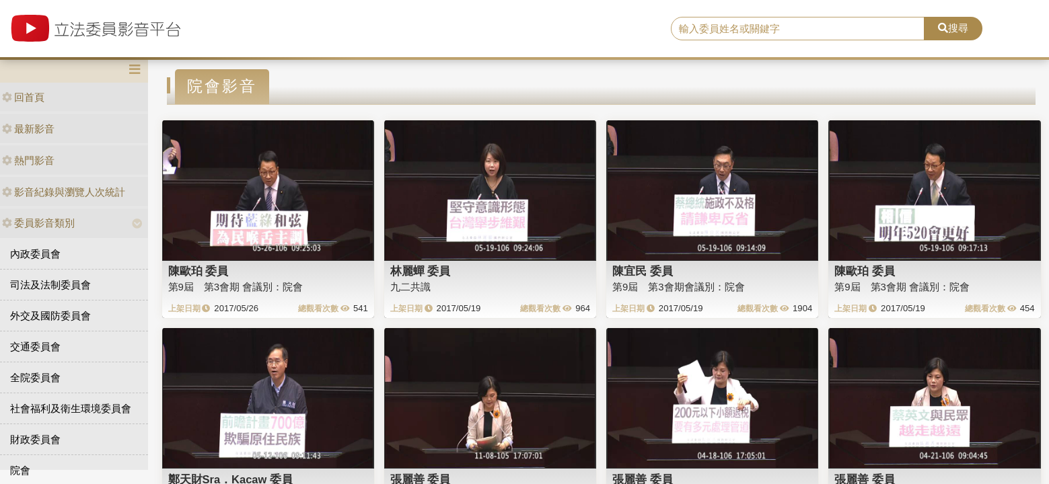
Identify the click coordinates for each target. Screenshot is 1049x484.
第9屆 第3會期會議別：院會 (678, 286)
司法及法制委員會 (50, 284)
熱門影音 (28, 160)
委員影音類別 (38, 223)
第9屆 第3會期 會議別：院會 (235, 286)
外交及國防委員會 (50, 315)
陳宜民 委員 (642, 271)
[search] (798, 29)
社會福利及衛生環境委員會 (70, 408)
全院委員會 (35, 377)
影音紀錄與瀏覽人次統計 (63, 192)
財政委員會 (35, 439)
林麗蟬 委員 (420, 271)
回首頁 (23, 97)
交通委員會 (35, 346)
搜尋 (953, 28)
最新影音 (28, 128)
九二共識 (410, 286)
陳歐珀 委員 (198, 271)
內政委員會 (35, 253)
